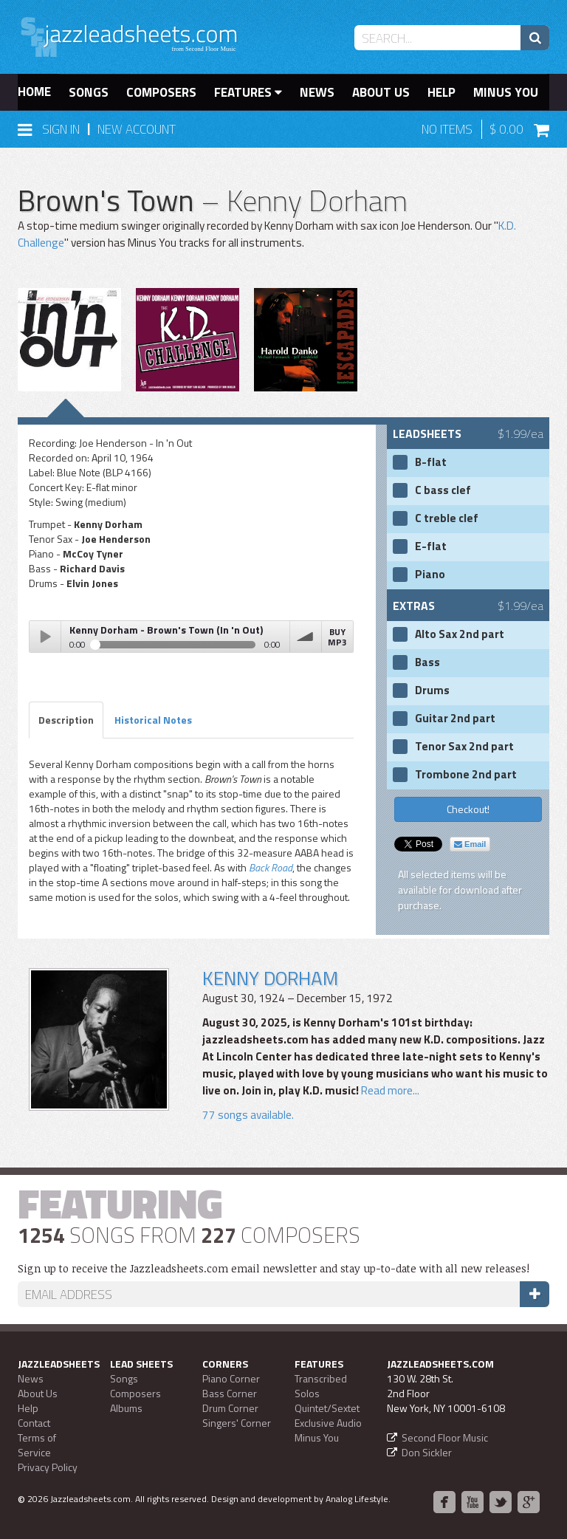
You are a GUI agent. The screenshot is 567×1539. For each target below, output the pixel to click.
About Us (381, 92)
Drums (432, 690)
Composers (161, 92)
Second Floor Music (445, 1437)
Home (34, 91)
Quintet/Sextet (327, 1408)
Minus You (505, 92)
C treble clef (446, 518)
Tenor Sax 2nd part (464, 746)
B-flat (431, 462)
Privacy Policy (48, 1467)
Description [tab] (66, 719)
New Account (136, 129)
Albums (126, 1408)
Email (470, 844)
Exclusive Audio (328, 1422)
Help (441, 92)
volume (305, 636)
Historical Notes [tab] (153, 719)
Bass (427, 662)
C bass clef (443, 490)
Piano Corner (231, 1378)
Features (248, 92)
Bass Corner (229, 1393)
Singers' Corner (236, 1422)
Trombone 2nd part (466, 775)
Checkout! (468, 809)
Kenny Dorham (270, 978)
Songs (89, 92)
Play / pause (45, 636)
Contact (34, 1422)
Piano (430, 574)
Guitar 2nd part (455, 718)
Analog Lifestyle (357, 1499)
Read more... (390, 1090)
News (317, 92)
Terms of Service (37, 1445)
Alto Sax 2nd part (459, 634)
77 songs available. (248, 1114)
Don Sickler (427, 1452)
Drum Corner (230, 1408)
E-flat (431, 546)
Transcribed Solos (321, 1386)
